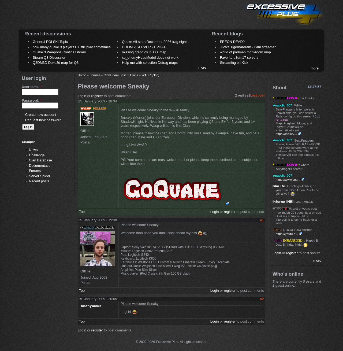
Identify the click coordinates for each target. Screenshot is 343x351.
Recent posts (39, 181)
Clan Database (40, 160)
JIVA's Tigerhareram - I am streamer (248, 47)
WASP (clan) (150, 75)
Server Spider (39, 176)
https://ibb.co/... (286, 133)
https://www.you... (288, 179)
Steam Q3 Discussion (49, 58)
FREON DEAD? (232, 42)
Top (82, 212)
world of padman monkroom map (245, 52)
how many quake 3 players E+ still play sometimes (72, 47)
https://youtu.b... (287, 233)
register (97, 96)
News (33, 150)
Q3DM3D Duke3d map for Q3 (56, 63)
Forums (35, 171)
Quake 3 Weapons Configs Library (59, 52)
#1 (262, 220)
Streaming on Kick (234, 63)
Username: (32, 87)
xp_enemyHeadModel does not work (150, 58)
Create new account (40, 115)
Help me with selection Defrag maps (150, 63)
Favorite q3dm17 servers (239, 58)
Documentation (40, 166)
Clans (134, 75)
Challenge (37, 155)
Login (82, 96)
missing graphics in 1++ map (144, 52)
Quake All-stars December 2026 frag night (154, 42)
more (202, 67)
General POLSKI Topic (50, 42)
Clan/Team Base (115, 75)
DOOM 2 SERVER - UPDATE (145, 47)
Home (82, 75)
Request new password (43, 120)
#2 (262, 299)
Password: (32, 100)
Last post (257, 95)
